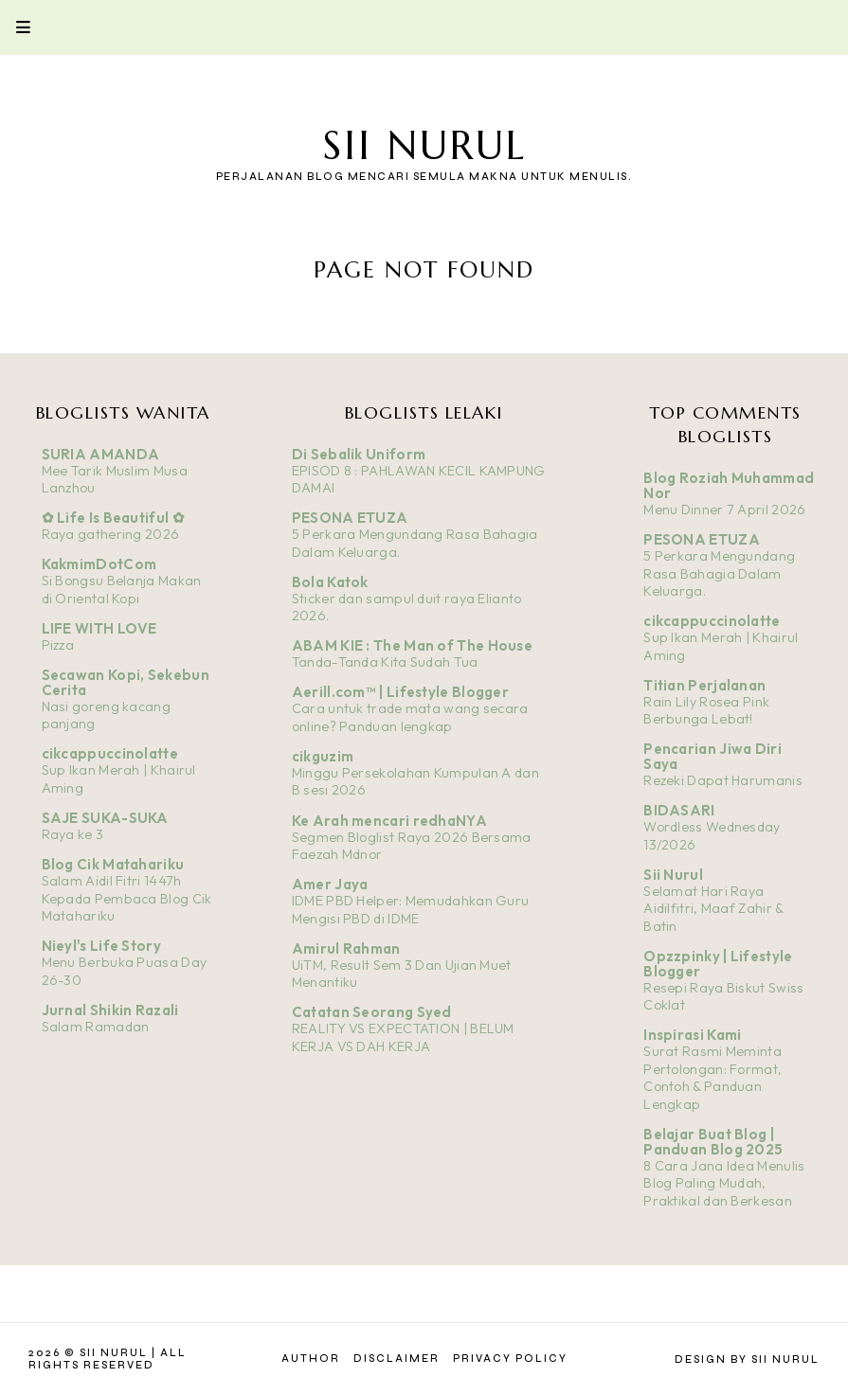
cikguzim (322, 756)
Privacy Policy (510, 1358)
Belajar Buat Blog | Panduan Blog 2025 (713, 1141)
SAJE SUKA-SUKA (105, 818)
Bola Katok (330, 582)
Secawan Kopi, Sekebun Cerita (125, 682)
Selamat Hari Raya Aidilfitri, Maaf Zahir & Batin (713, 909)
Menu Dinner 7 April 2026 (724, 509)
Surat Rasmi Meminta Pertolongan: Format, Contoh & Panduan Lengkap (712, 1078)
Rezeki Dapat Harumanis (723, 780)
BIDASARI (678, 810)
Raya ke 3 (73, 834)
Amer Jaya (330, 884)
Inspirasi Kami (692, 1035)
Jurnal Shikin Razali (110, 1010)
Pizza (58, 644)
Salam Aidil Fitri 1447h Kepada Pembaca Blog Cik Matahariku (127, 898)
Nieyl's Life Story (101, 946)
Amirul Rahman (346, 948)
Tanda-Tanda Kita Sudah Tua (385, 662)
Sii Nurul (424, 145)
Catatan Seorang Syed (372, 1012)
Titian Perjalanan (704, 685)
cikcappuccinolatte (110, 753)
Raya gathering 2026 (111, 534)
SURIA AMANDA (101, 454)
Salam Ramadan (96, 1026)
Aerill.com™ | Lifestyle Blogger (400, 692)
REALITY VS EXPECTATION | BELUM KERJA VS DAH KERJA (403, 1037)
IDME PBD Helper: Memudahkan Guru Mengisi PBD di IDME (411, 909)
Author (310, 1358)
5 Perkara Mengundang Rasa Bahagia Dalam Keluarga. (719, 573)
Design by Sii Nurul (747, 1359)
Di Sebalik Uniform (358, 454)
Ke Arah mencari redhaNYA (389, 821)
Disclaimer (396, 1358)
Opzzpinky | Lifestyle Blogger (717, 963)
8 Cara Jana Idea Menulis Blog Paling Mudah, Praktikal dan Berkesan (723, 1183)
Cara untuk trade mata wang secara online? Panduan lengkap (410, 717)
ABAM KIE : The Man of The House (412, 645)
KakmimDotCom (99, 564)
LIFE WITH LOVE (99, 628)
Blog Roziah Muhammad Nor (728, 485)
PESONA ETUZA (350, 518)
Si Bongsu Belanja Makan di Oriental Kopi (122, 589)
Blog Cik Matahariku (113, 864)
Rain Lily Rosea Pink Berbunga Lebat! (706, 710)
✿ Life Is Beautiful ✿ (113, 518)
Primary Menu (15, 27)
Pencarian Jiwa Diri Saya (712, 756)
